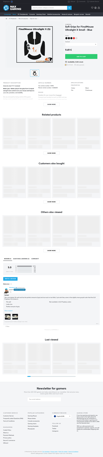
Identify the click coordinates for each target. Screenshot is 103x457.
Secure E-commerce (9, 440)
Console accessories (34, 421)
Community (81, 2)
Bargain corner (79, 14)
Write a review (10, 278)
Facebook (55, 426)
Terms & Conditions (9, 421)
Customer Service (94, 1)
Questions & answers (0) (21, 258)
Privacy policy (7, 438)
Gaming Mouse (32, 416)
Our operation (46, 451)
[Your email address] (44, 399)
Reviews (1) (7, 258)
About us (5, 432)
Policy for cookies (63, 451)
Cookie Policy (7, 430)
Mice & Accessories (23, 18)
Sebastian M (12, 287)
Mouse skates (32, 418)
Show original (8, 310)
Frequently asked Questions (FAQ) (13, 418)
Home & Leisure (67, 14)
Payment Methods (8, 435)
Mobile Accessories (53, 14)
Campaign (7, 14)
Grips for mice (33, 18)
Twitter (54, 428)
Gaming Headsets (33, 426)
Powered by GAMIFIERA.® (52, 329)
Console (32, 14)
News (14, 14)
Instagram (55, 431)
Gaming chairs (32, 423)
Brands (88, 14)
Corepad (68, 24)
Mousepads (31, 428)
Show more (51, 153)
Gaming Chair (41, 14)
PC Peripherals (23, 14)
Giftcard (73, 1)
